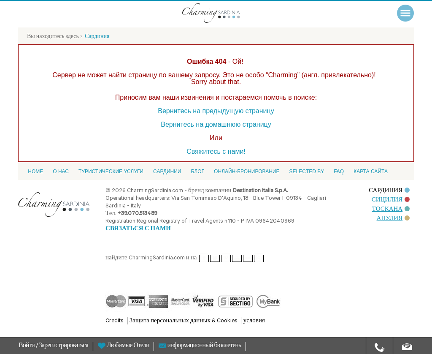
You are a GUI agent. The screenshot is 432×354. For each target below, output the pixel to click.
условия (254, 321)
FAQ (339, 171)
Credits (114, 321)
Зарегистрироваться (63, 346)
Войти (27, 346)
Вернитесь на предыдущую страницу (216, 110)
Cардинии (167, 171)
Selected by (306, 171)
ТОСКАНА (391, 210)
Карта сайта (371, 171)
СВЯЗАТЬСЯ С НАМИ (138, 229)
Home (35, 171)
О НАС (61, 171)
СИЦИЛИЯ (391, 200)
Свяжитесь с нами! (216, 151)
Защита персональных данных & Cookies (184, 321)
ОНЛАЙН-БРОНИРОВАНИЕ (246, 171)
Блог (197, 171)
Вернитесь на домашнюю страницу (216, 124)
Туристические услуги (110, 171)
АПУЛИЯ (393, 219)
